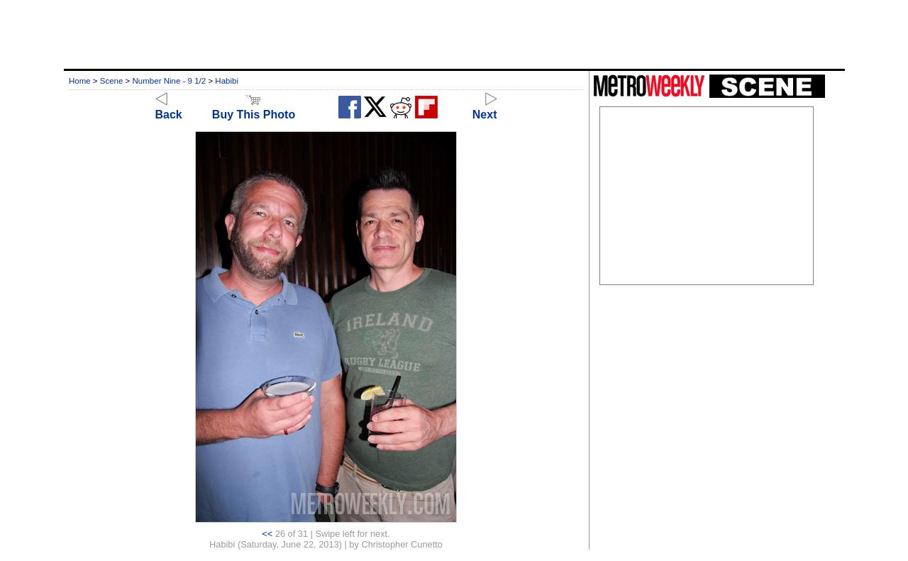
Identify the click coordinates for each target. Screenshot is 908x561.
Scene (111, 81)
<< (267, 533)
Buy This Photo (253, 108)
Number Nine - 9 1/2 (169, 81)
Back (168, 108)
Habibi (226, 81)
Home (80, 81)
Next (484, 108)
